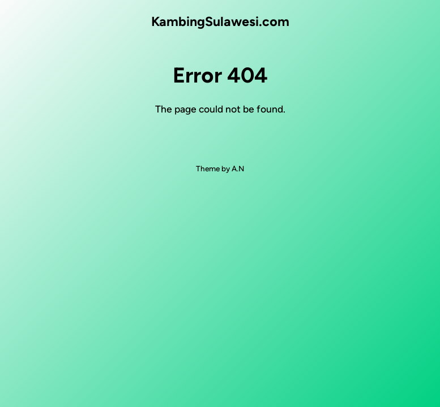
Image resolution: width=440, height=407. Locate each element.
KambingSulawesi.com (220, 21)
